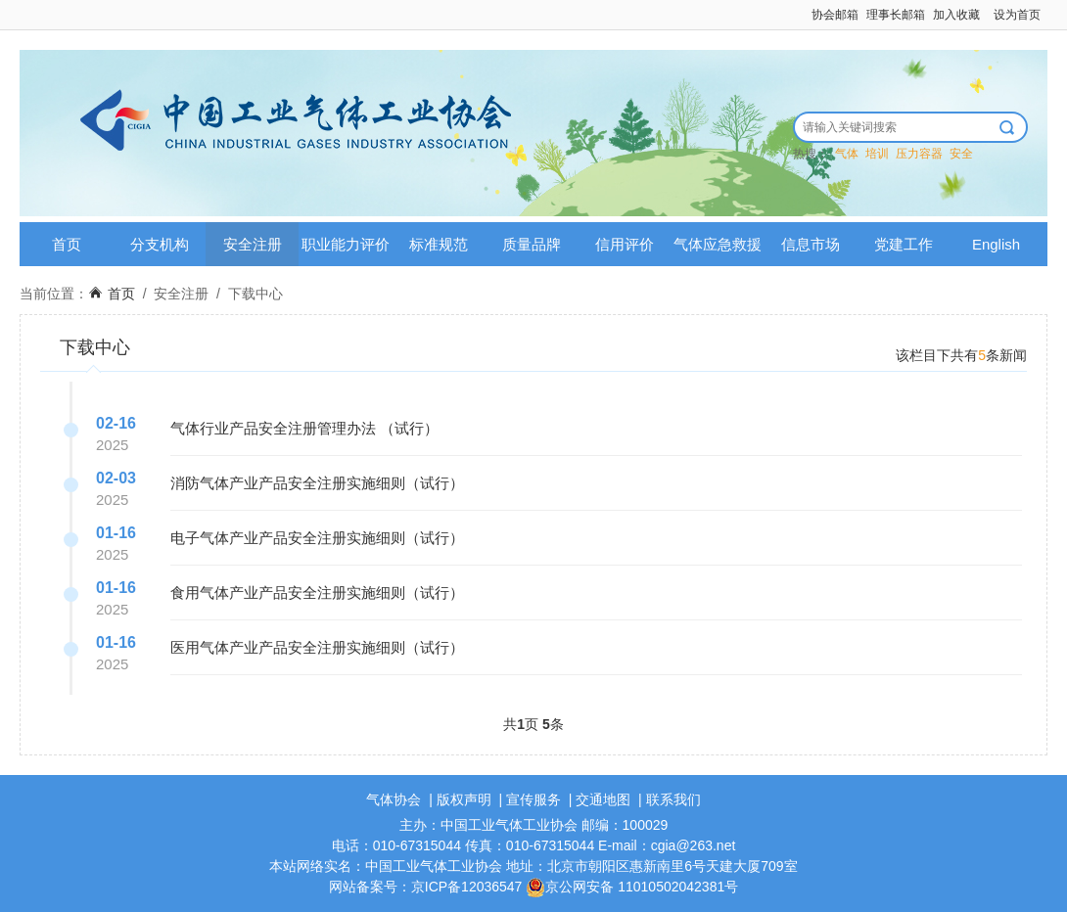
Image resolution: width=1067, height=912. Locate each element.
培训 (877, 153)
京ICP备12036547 (467, 886)
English (996, 244)
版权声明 (464, 799)
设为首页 (1017, 15)
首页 (66, 244)
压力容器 (919, 153)
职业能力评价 (346, 244)
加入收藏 (956, 15)
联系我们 (673, 799)
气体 (846, 153)
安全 (961, 153)
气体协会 (393, 799)
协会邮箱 (835, 15)
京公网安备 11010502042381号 (632, 886)
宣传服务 (533, 799)
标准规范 (438, 244)
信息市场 (810, 244)
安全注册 (252, 244)
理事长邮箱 (895, 15)
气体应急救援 (717, 244)
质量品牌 (531, 244)
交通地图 (603, 799)
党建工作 (903, 244)
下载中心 (255, 293)
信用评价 (624, 244)
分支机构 (159, 244)
